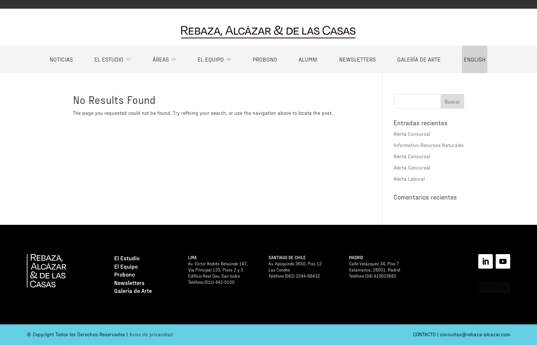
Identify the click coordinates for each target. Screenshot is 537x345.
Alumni (308, 59)
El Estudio (109, 59)
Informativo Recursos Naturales (429, 145)
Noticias (61, 59)
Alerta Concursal (412, 134)
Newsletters (357, 59)
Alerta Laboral (409, 179)
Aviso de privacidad (151, 336)
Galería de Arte (419, 59)
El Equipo (210, 59)
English (475, 59)
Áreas (161, 59)
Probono (265, 59)
